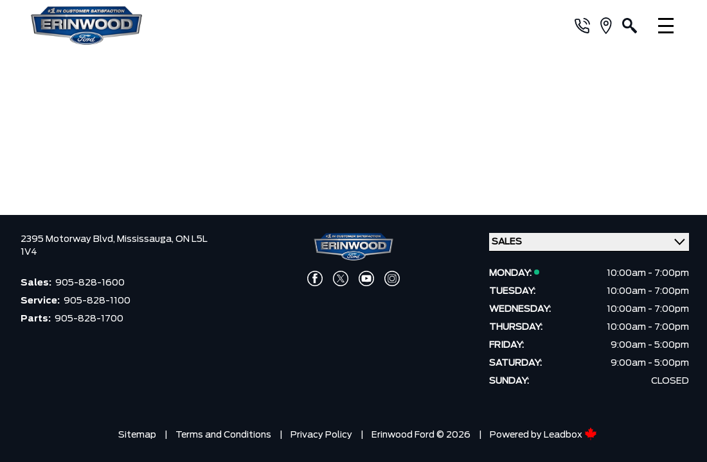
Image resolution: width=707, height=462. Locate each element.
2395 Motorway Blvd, (69, 236)
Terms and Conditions (223, 431)
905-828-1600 (90, 279)
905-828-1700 (89, 315)
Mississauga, (146, 236)
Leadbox (570, 431)
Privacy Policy (321, 431)
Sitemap (137, 431)
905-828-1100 (97, 297)
